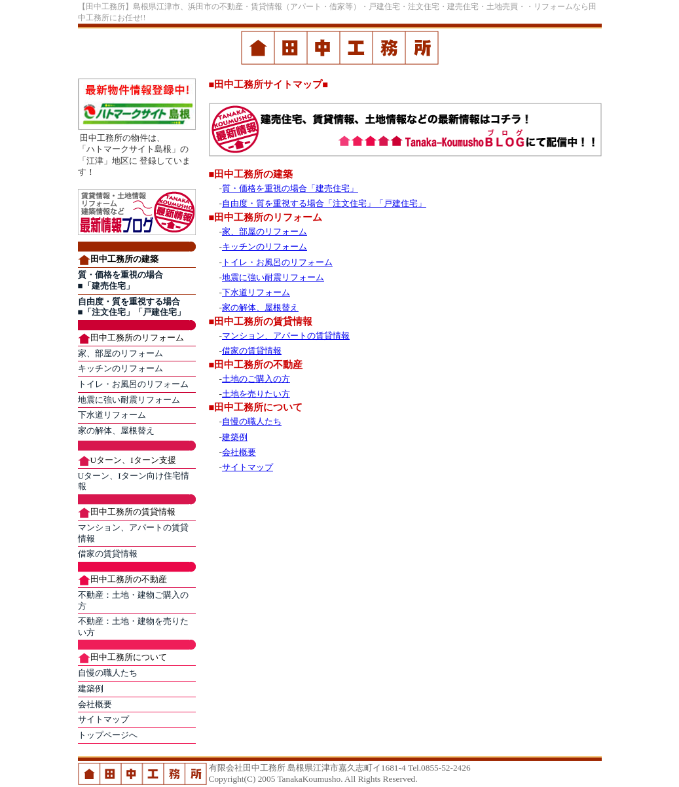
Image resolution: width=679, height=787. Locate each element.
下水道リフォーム (112, 415)
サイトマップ (103, 719)
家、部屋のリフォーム (120, 353)
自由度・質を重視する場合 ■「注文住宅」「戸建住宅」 (131, 307)
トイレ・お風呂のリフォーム (133, 384)
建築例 (90, 688)
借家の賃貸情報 (108, 553)
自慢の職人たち (108, 673)
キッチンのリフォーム (120, 368)
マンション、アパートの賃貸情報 (286, 335)
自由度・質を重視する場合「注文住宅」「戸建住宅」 (324, 203)
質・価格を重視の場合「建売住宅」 (290, 188)
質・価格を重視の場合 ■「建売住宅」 (120, 280)
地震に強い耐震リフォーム (129, 400)
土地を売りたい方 (256, 394)
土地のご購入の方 (256, 379)
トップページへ (108, 735)
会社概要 (95, 704)
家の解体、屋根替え (116, 430)
